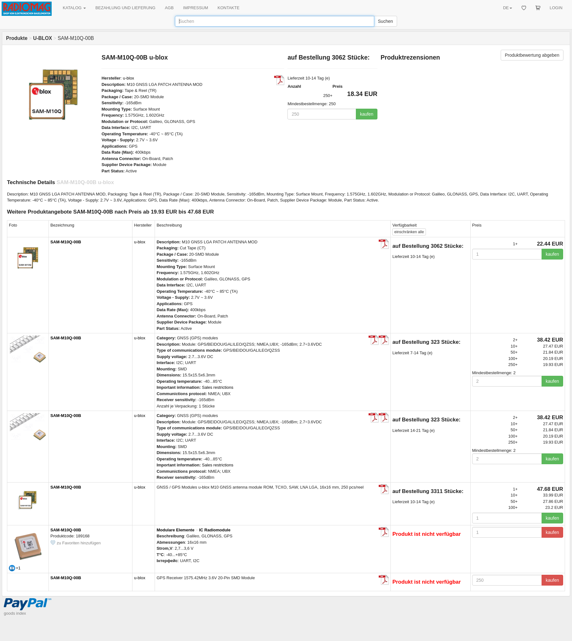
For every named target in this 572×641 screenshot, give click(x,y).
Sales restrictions (217, 387)
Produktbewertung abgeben (532, 55)
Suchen (385, 21)
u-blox (128, 78)
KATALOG (74, 7)
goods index (15, 613)
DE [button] (507, 7)
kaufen (366, 114)
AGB (169, 7)
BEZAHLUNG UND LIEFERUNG (125, 7)
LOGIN (556, 7)
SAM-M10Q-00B (65, 242)
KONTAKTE (229, 7)
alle (409, 232)
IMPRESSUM (195, 7)
